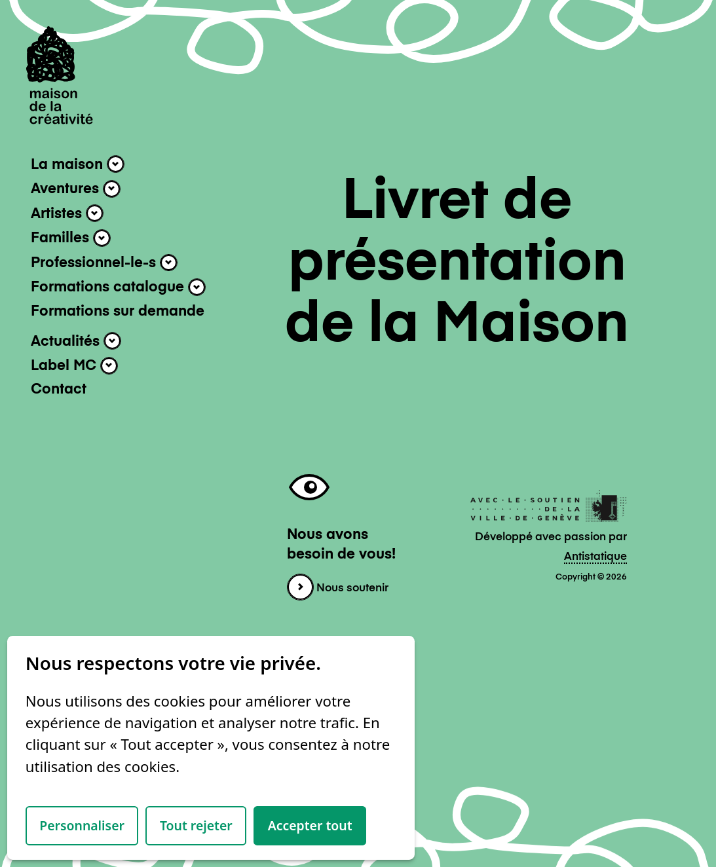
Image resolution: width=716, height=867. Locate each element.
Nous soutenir (337, 588)
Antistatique (595, 557)
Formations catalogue (118, 287)
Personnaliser (81, 825)
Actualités (76, 341)
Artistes (67, 213)
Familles (71, 238)
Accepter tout (310, 825)
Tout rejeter (196, 825)
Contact (58, 389)
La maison (77, 164)
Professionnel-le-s (104, 263)
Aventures (76, 189)
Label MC (74, 366)
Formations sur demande (117, 311)
